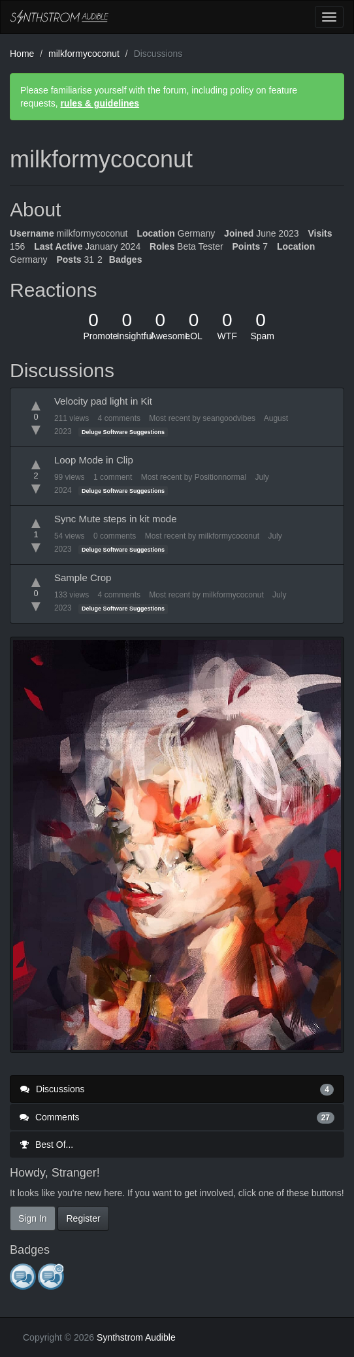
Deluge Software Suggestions (123, 432)
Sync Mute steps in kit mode (115, 518)
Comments (177, 1117)
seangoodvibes (228, 418)
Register (83, 1218)
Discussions (177, 1089)
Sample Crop (83, 577)
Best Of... (46, 1144)
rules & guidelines (99, 103)
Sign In (32, 1218)
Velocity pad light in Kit (103, 401)
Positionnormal (220, 477)
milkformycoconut (229, 536)
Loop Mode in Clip (93, 459)
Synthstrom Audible (59, 17)
